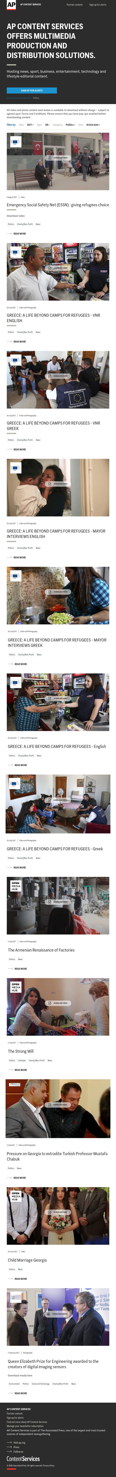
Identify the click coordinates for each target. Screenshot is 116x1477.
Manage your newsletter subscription (25, 1426)
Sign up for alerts (97, 4)
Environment (14, 1383)
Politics (36, 98)
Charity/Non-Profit (25, 224)
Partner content (75, 4)
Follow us (18, 1451)
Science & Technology (40, 1383)
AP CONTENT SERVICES (19, 1409)
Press (16, 1447)
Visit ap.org (19, 1442)
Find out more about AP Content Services (27, 1422)
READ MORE (20, 233)
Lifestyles (22, 1060)
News (38, 224)
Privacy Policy (48, 1465)
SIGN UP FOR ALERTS (32, 90)
